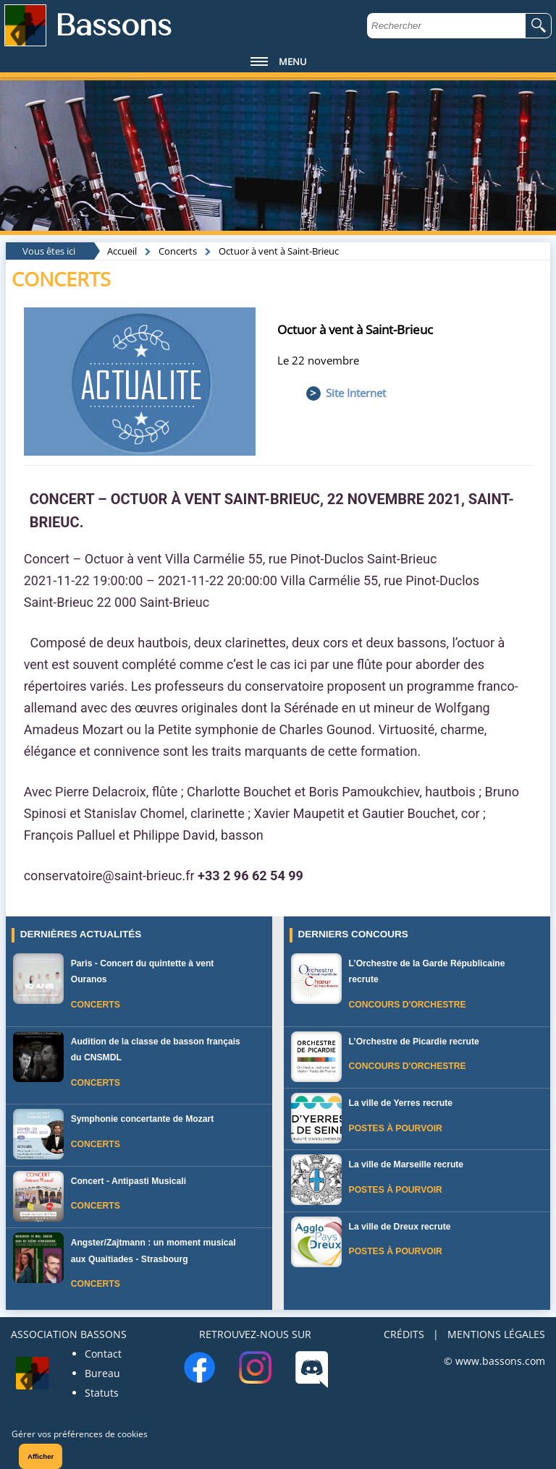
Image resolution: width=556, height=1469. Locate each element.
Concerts (178, 250)
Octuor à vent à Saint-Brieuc (279, 250)
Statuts (102, 1393)
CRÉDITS (404, 1334)
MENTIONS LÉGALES (496, 1334)
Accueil (122, 250)
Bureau (102, 1373)
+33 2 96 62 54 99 (250, 875)
